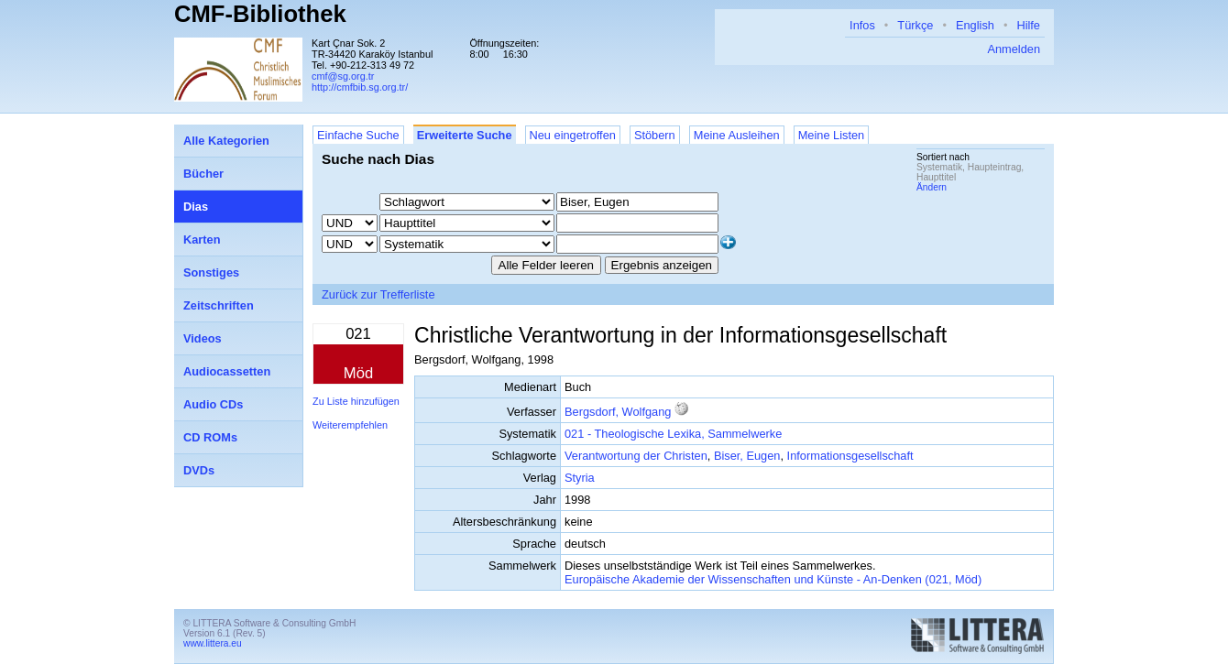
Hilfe (1028, 25)
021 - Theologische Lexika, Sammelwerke (673, 434)
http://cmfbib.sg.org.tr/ (360, 87)
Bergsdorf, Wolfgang (618, 412)
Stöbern (654, 135)
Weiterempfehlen (350, 424)
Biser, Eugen (747, 456)
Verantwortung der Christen (636, 456)
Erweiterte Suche (464, 135)
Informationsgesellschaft (850, 456)
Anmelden (1013, 49)
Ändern (931, 187)
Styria (580, 477)
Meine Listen (831, 135)
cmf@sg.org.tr (343, 76)
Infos (862, 25)
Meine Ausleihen (737, 135)
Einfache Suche (358, 135)
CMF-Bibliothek (260, 14)
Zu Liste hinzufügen (356, 401)
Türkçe (915, 25)
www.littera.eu (212, 643)
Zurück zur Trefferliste (378, 294)
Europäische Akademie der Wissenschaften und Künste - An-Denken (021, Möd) (773, 579)
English (975, 25)
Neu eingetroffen (573, 135)
